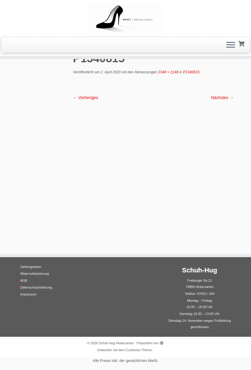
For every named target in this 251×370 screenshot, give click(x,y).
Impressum (28, 294)
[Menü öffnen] (230, 45)
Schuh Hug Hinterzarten (116, 343)
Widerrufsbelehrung (34, 273)
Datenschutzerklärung (36, 287)
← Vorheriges (85, 97)
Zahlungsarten (30, 267)
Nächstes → (222, 97)
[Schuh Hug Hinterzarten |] (125, 18)
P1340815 (190, 72)
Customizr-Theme (139, 350)
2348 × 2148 (167, 72)
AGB (23, 280)
